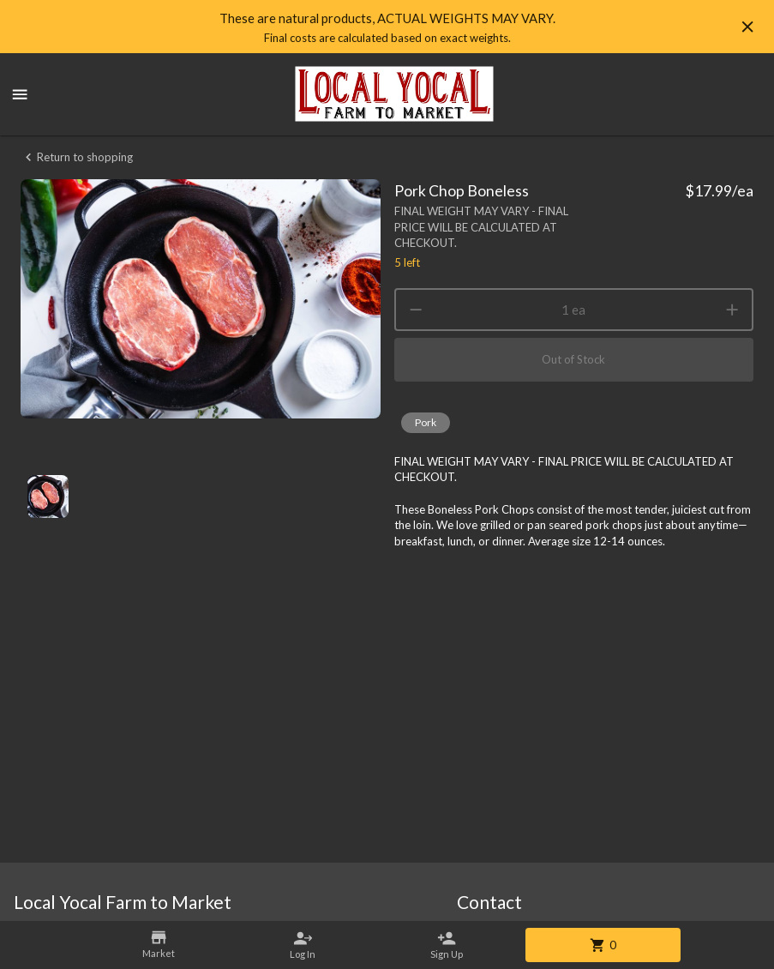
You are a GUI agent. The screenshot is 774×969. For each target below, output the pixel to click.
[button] (425, 422)
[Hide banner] (747, 26)
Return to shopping (77, 157)
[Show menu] (19, 94)
